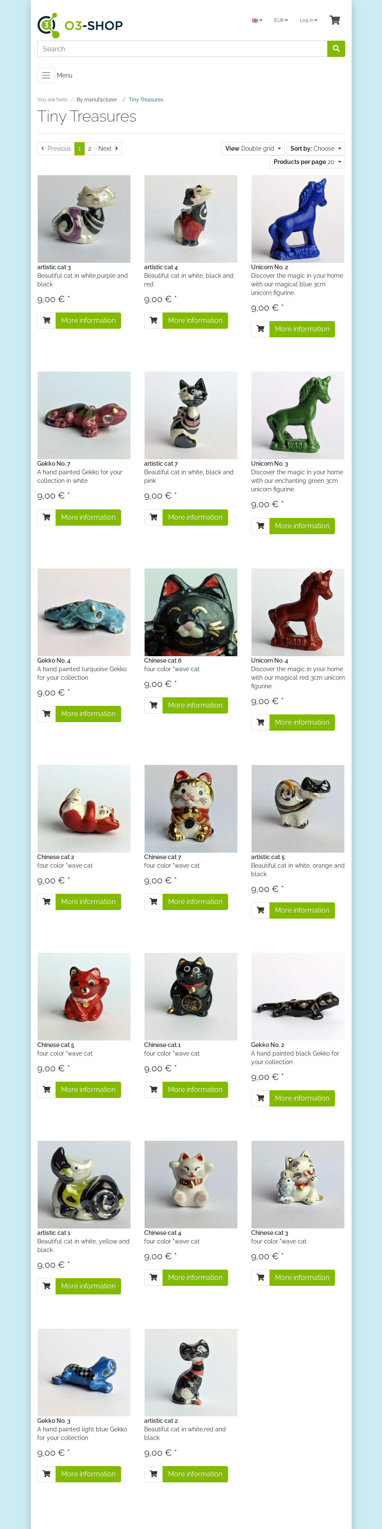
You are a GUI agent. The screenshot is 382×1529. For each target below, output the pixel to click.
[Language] (257, 21)
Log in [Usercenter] (308, 20)
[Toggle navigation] (46, 75)
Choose (313, 148)
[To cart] (46, 320)
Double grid (250, 148)
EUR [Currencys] (281, 20)
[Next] (108, 148)
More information (88, 320)
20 (305, 161)
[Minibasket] (334, 21)
